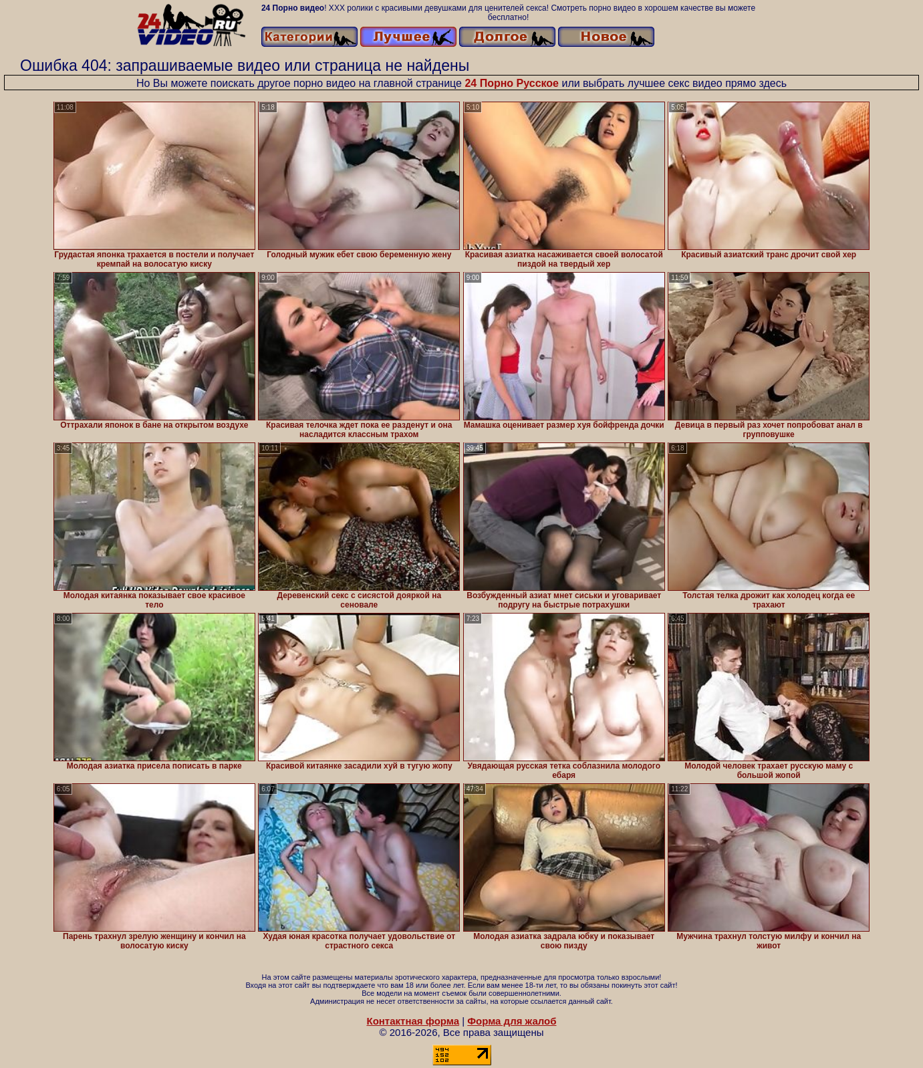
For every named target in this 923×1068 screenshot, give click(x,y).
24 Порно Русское (512, 83)
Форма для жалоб (511, 1021)
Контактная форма (412, 1021)
